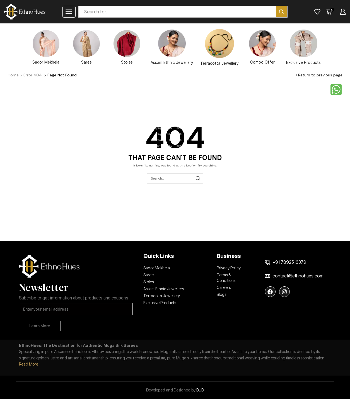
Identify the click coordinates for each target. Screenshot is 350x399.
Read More (28, 364)
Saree (86, 47)
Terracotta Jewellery (219, 47)
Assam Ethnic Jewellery (172, 47)
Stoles (127, 47)
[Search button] (281, 11)
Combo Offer (262, 47)
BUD (200, 390)
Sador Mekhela (45, 47)
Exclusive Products (303, 47)
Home (13, 75)
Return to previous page (320, 75)
